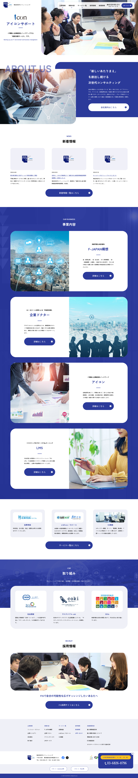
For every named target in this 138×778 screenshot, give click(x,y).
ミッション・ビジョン (34, 729)
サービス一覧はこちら (69, 545)
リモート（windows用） (58, 769)
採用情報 (93, 5)
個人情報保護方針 (92, 729)
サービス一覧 (82, 5)
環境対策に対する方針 (93, 737)
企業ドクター (48, 733)
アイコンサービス (49, 737)
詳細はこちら (98, 275)
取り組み (30, 741)
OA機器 (61, 737)
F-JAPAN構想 (48, 729)
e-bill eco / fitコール (65, 733)
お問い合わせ (126, 5)
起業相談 (61, 729)
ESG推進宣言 (90, 741)
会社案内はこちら (109, 107)
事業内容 (72, 5)
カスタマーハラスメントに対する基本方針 (98, 744)
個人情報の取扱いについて (94, 733)
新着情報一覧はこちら (69, 192)
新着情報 (102, 5)
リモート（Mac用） (79, 769)
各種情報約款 (90, 726)
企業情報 (63, 5)
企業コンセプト (32, 733)
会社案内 (30, 737)
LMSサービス (48, 741)
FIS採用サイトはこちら (69, 705)
